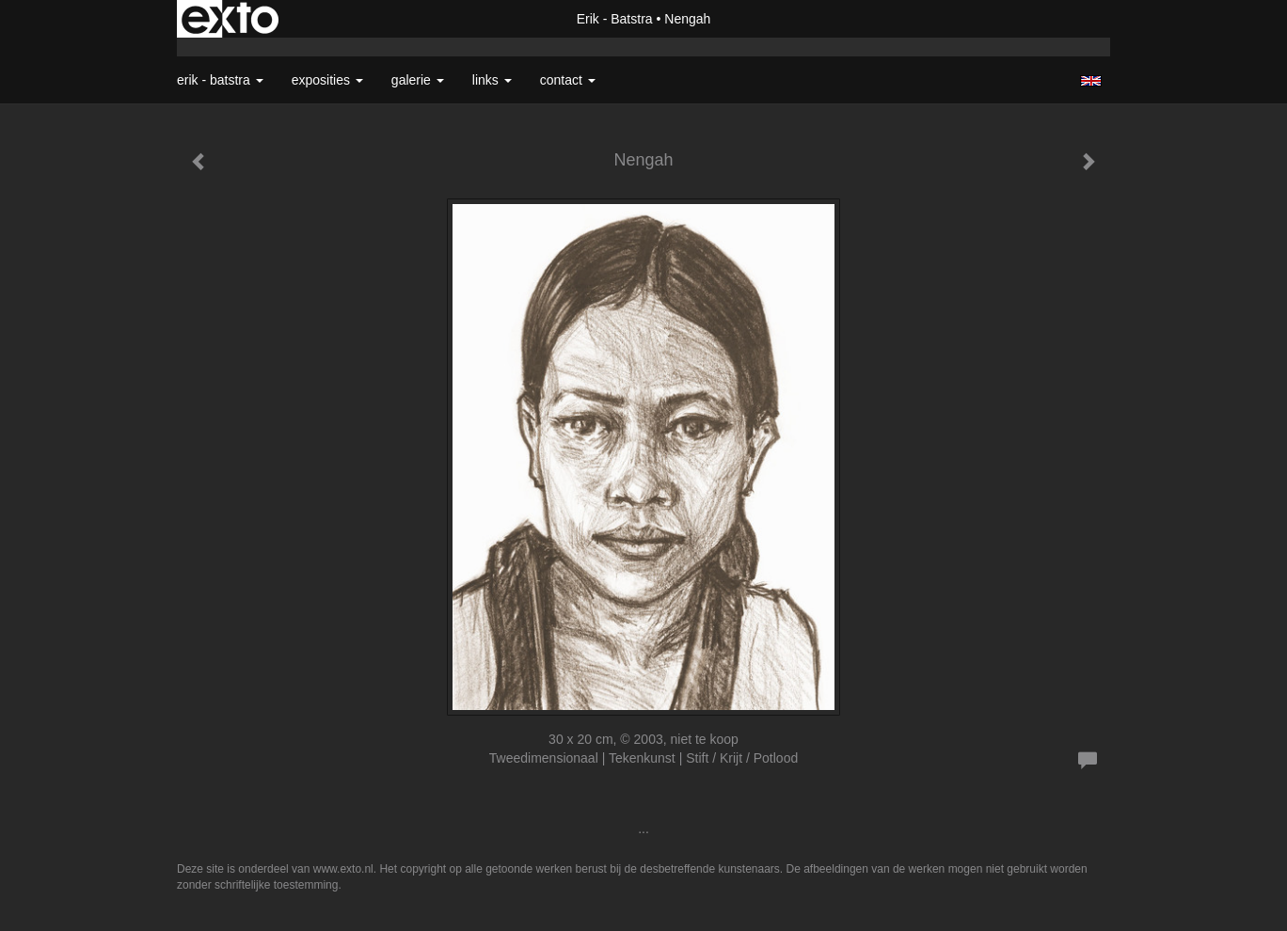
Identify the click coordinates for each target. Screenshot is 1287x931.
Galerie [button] (417, 79)
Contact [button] (568, 79)
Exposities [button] (327, 79)
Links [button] (492, 79)
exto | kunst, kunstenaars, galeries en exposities (230, 19)
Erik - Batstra (615, 18)
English (1091, 81)
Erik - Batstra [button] (220, 79)
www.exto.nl (343, 869)
